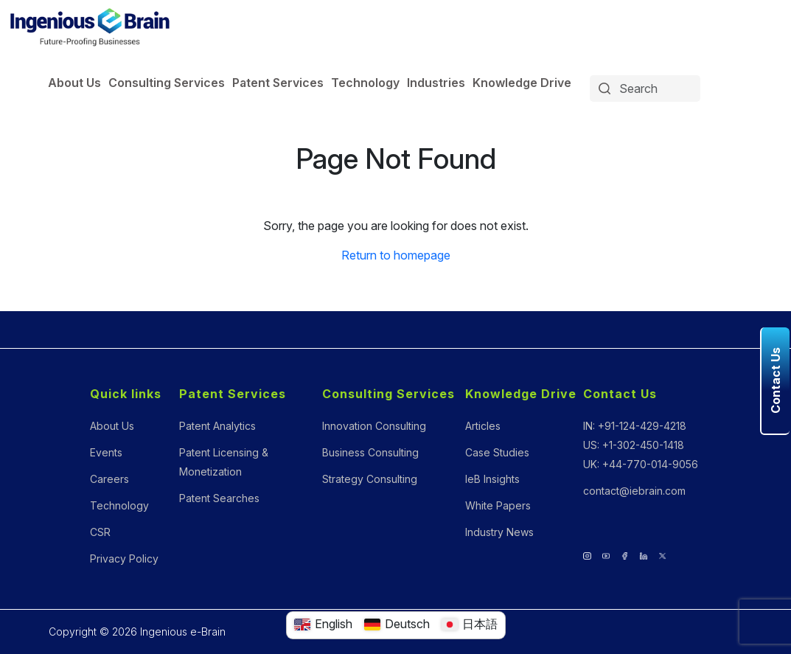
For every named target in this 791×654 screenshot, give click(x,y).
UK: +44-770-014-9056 (640, 464)
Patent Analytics (217, 426)
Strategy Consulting (369, 479)
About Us (74, 82)
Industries (436, 82)
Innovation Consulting (374, 426)
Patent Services (278, 82)
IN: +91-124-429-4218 (634, 426)
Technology (365, 82)
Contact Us (620, 393)
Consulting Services (166, 82)
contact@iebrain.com (634, 490)
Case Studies (497, 452)
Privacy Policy (124, 558)
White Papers (498, 505)
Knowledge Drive (522, 82)
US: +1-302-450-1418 (633, 445)
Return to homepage (395, 255)
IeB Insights (492, 479)
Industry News (499, 532)
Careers (109, 479)
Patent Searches (219, 498)
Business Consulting (370, 452)
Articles (483, 426)
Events (106, 452)
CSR (100, 532)
